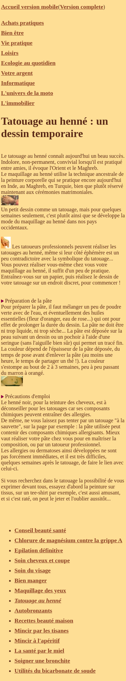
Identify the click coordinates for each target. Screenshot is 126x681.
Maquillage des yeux (40, 590)
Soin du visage (32, 570)
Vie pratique (17, 42)
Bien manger (30, 580)
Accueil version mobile (29, 6)
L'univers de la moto (27, 93)
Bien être (12, 32)
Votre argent (17, 73)
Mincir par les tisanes (41, 630)
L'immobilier (18, 103)
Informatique (18, 83)
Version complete (81, 6)
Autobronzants (33, 610)
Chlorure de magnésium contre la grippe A (68, 540)
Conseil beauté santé (40, 530)
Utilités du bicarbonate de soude (54, 670)
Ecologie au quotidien (28, 63)
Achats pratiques (22, 22)
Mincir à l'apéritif (37, 640)
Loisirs (9, 52)
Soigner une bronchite (42, 660)
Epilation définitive (38, 550)
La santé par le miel (39, 650)
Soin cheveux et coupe (42, 560)
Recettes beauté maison (43, 620)
